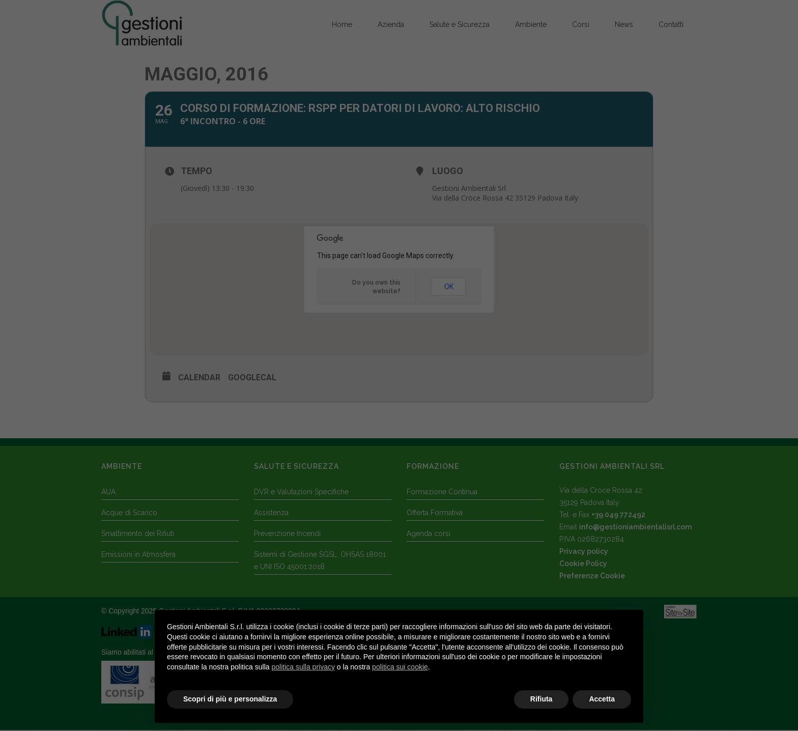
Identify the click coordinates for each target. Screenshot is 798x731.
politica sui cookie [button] (400, 667)
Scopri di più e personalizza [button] (230, 699)
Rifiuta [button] (541, 699)
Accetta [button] (602, 699)
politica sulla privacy (303, 667)
